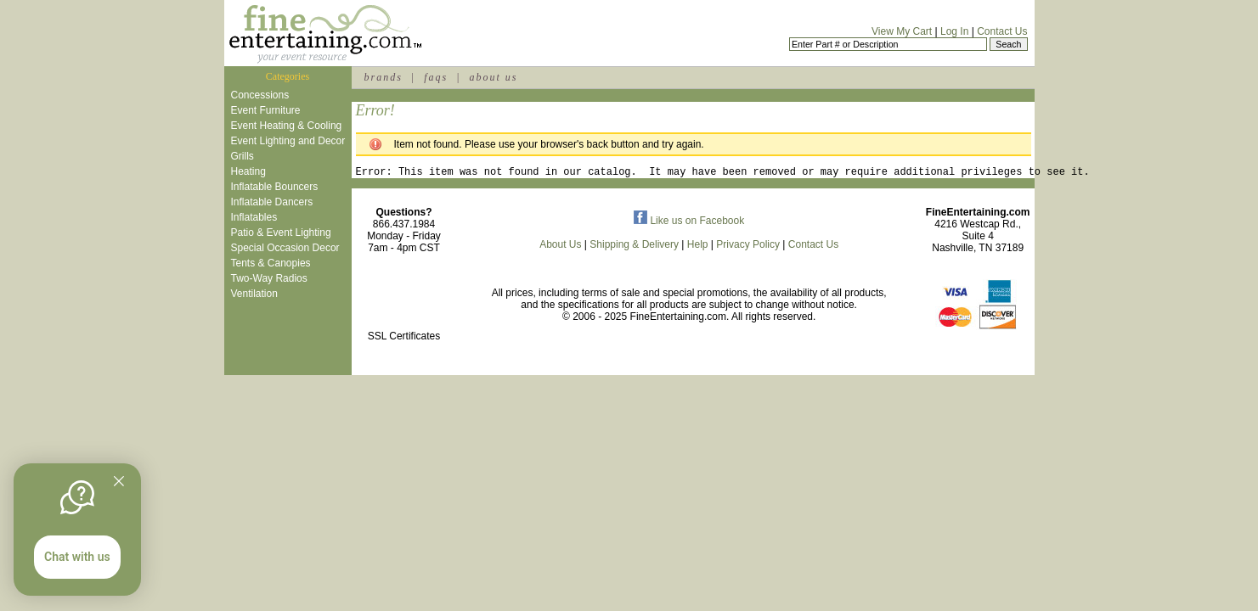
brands (383, 77)
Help (697, 247)
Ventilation (254, 294)
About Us (560, 247)
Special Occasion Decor (285, 248)
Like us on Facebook (689, 223)
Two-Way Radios (269, 278)
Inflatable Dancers (272, 202)
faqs (436, 77)
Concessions (260, 95)
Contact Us (1002, 31)
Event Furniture (266, 110)
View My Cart (902, 31)
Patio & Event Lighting (281, 232)
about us (493, 77)
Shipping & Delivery (634, 247)
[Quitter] (119, 481)
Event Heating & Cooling (286, 126)
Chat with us (77, 556)
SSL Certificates (404, 339)
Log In (954, 31)
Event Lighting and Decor (288, 141)
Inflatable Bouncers (275, 187)
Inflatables (254, 217)
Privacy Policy (748, 247)
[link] (404, 303)
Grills (242, 156)
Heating (248, 171)
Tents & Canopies (271, 263)
